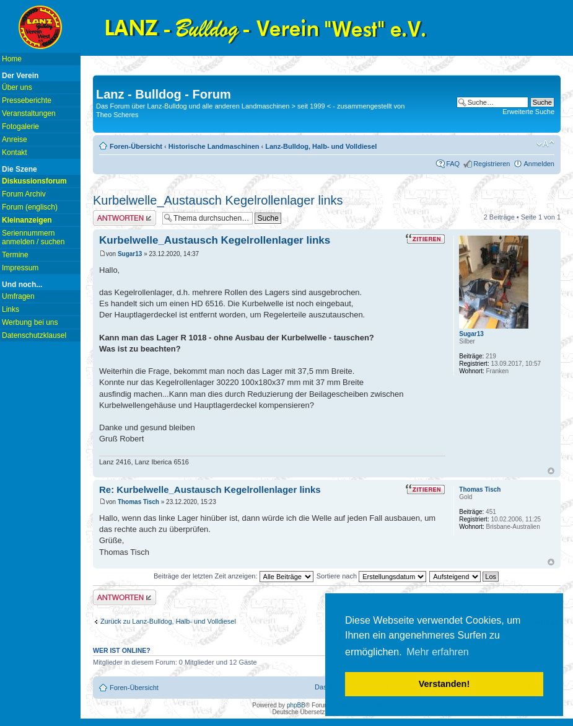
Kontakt (14, 152)
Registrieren (491, 163)
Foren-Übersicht (136, 146)
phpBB (296, 705)
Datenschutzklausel (34, 335)
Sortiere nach (371, 576)
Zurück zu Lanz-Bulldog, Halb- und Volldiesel (168, 621)
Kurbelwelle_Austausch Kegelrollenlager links (218, 200)
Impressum (20, 267)
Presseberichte (26, 100)
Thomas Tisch (138, 501)
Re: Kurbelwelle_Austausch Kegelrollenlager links (210, 489)
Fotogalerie (20, 126)
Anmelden (538, 163)
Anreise (14, 139)
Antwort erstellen (124, 218)
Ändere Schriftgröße (545, 143)
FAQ (453, 163)
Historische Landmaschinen (214, 146)
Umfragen (18, 296)
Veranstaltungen (29, 113)
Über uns (17, 87)
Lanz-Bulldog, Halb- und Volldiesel (321, 146)
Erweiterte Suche (528, 111)
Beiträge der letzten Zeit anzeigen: (233, 576)
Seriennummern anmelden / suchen (33, 237)
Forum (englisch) (30, 207)
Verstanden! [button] (444, 684)
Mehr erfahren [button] (437, 652)
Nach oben (551, 470)
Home (12, 59)
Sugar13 (130, 253)
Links (10, 309)
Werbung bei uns (30, 322)
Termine (15, 254)
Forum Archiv (24, 194)
